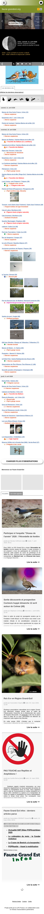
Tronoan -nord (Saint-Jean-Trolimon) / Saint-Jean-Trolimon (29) (22, 204)
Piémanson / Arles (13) (9, 169)
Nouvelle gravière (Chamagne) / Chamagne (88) (17, 370)
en (40, 9)
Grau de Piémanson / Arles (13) (12, 404)
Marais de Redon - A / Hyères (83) (13, 348)
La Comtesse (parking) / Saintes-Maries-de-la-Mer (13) (19, 163)
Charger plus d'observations (22, 461)
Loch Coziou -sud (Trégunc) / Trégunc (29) (15, 181)
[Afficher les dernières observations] (11, 92)
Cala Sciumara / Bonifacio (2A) (12, 215)
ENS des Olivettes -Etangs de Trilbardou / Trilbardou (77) (20, 342)
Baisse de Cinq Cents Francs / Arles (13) (15, 112)
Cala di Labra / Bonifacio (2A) (11, 210)
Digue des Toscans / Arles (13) (12, 150)
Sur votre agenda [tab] (16, 493)
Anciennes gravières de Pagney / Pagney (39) (17, 248)
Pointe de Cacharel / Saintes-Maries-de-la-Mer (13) (18, 123)
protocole (25, 715)
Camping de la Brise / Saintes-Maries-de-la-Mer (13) (18, 145)
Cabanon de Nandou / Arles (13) (12, 392)
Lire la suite (33, 562)
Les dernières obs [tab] (8, 88)
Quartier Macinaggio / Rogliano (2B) (13, 221)
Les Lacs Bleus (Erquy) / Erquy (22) (13, 421)
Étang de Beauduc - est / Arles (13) (13, 397)
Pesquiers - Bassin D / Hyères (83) (13, 353)
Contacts (24, 901)
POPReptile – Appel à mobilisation (23, 846)
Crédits (30, 901)
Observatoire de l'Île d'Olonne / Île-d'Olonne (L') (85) (19, 364)
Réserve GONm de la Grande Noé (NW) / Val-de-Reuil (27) (20, 442)
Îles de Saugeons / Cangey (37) (12, 237)
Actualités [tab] (5, 493)
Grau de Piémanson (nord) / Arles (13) (14, 410)
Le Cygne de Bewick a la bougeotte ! (24, 843)
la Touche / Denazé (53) (9, 274)
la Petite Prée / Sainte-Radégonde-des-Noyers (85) (18, 359)
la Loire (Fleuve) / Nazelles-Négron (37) (14, 243)
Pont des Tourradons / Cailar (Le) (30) (14, 232)
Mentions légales (16, 901)
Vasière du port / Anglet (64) (11, 316)
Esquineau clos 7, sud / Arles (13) (13, 118)
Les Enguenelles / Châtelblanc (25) (13, 437)
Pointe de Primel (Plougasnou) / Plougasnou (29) (18, 189)
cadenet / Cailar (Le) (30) (10, 226)
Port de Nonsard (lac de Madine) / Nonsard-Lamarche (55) (21, 300)
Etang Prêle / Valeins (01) (10, 381)
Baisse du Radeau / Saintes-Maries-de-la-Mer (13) (18, 139)
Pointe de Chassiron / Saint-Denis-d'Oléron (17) (17, 415)
